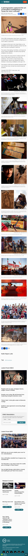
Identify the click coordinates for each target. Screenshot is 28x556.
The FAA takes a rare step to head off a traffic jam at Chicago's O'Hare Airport (13, 464)
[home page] (6, 2)
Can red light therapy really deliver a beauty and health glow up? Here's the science (13, 470)
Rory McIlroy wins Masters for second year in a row (20, 503)
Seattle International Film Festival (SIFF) (19, 492)
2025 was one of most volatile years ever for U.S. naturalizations (13, 453)
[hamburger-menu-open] (2, 2)
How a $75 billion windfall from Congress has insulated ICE (13, 458)
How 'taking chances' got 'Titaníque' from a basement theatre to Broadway (7, 519)
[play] (2, 554)
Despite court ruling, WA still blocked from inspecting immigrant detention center (12, 395)
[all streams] (26, 554)
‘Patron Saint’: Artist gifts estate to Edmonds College (13, 401)
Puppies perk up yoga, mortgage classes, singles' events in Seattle (12, 389)
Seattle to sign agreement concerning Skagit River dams (13, 406)
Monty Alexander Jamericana (7, 491)
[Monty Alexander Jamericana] (8, 486)
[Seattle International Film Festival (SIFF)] (20, 486)
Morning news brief (8, 501)
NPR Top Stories (8, 360)
